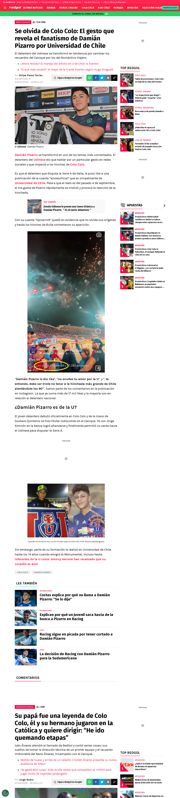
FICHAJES (118, 7)
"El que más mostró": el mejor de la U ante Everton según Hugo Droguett (66, 69)
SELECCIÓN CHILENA (153, 7)
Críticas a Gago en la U (72, 2)
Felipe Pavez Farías (31, 75)
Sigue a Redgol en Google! (69, 78)
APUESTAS (132, 7)
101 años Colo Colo (92, 2)
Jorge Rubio (26, 779)
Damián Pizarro (26, 155)
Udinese (39, 160)
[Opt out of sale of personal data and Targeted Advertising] (5, 793)
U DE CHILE (104, 7)
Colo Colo (77, 164)
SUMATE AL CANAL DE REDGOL (90, 13)
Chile (42, 707)
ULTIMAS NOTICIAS (33, 7)
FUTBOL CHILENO (68, 7)
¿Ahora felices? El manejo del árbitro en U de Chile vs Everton (59, 63)
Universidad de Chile (30, 183)
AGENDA (51, 7)
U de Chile (41, 22)
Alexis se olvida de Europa (27, 2)
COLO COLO (88, 7)
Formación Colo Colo (50, 2)
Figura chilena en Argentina (115, 2)
